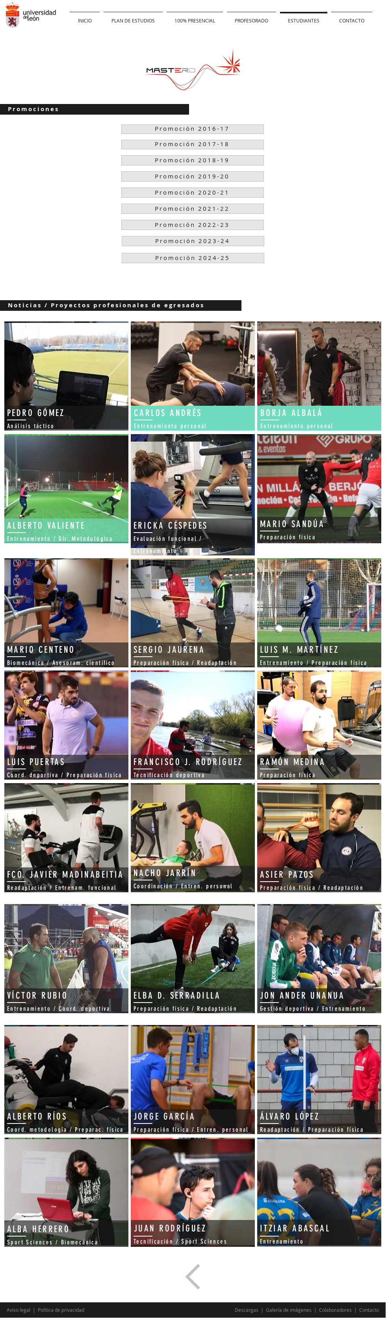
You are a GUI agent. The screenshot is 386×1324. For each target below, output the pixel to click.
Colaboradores (335, 1310)
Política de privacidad (61, 1310)
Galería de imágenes (289, 1310)
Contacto (369, 1310)
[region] (66, 376)
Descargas (247, 1310)
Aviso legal (19, 1310)
